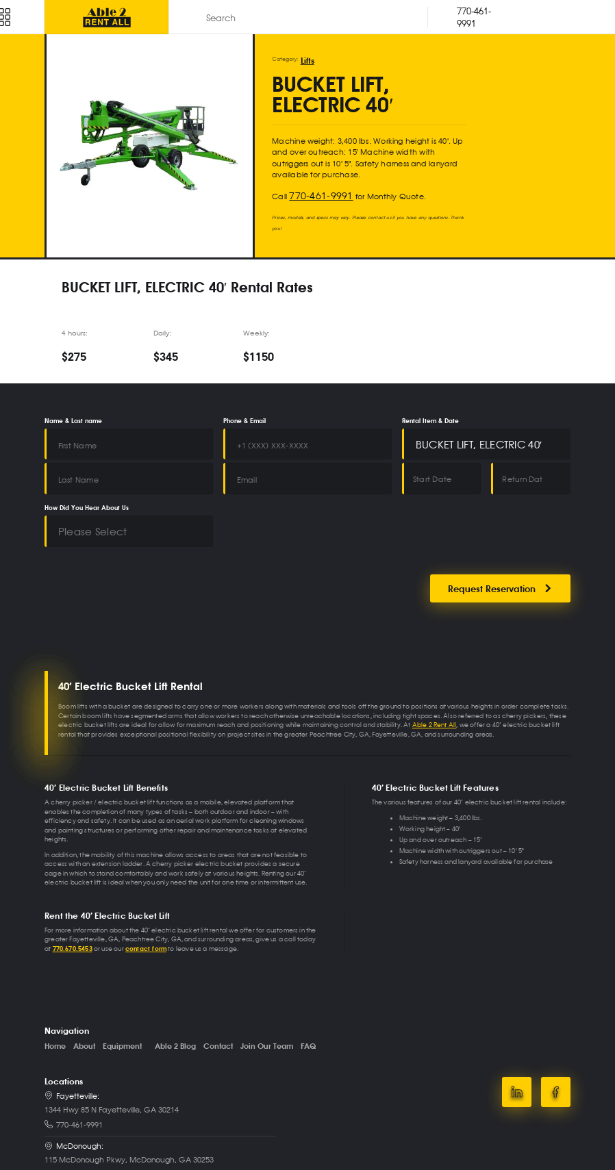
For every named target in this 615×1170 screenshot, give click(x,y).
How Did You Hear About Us (87, 479)
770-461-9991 (313, 189)
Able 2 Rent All (434, 682)
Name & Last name (73, 413)
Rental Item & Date (430, 413)
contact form (145, 906)
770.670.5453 (72, 906)
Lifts (305, 58)
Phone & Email (244, 413)
